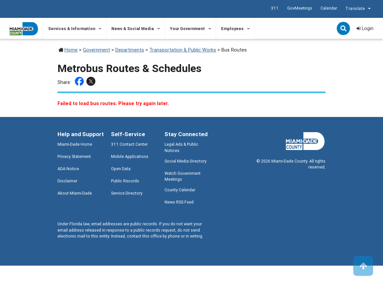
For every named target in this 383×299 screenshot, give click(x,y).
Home (71, 50)
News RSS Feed (179, 202)
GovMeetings (299, 8)
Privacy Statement (74, 156)
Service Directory (126, 193)
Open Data (121, 168)
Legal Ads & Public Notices (181, 147)
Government (96, 50)
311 (275, 8)
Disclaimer (67, 180)
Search (344, 29)
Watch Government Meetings (183, 176)
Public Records (125, 180)
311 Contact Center (129, 144)
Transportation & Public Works (182, 50)
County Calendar (180, 189)
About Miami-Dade (74, 193)
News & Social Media (132, 28)
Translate (358, 9)
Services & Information (71, 28)
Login (365, 28)
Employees (232, 28)
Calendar (329, 8)
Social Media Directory (186, 161)
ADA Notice (68, 168)
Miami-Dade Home (74, 144)
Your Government (187, 28)
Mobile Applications (129, 156)
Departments (129, 50)
